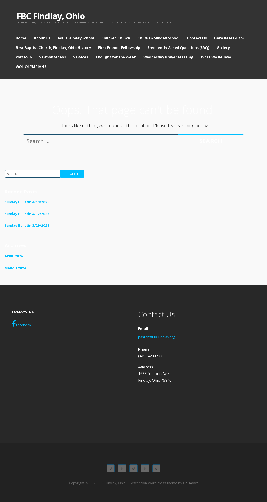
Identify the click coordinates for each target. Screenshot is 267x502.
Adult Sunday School (76, 38)
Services (80, 57)
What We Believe (216, 57)
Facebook (21, 323)
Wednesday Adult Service (145, 468)
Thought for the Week (116, 57)
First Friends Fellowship (119, 47)
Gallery (223, 47)
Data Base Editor (229, 38)
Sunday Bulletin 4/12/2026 (27, 213)
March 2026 (15, 268)
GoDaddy (190, 482)
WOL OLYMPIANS (31, 66)
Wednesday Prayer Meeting (168, 57)
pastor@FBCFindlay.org (156, 336)
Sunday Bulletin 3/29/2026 (27, 225)
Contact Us (197, 38)
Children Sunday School (158, 38)
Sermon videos (52, 57)
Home (21, 38)
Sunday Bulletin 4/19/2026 (27, 202)
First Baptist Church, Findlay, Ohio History (53, 47)
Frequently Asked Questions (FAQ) (178, 47)
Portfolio (24, 57)
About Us (42, 38)
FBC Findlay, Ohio (51, 16)
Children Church (115, 38)
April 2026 (14, 256)
